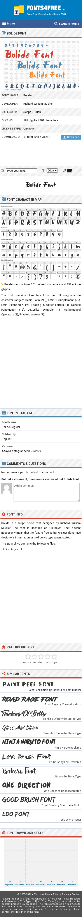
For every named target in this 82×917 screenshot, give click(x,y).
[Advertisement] (41, 154)
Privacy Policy (61, 894)
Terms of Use (42, 894)
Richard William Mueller (38, 103)
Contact (76, 894)
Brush (37, 112)
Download (71, 137)
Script (27, 112)
